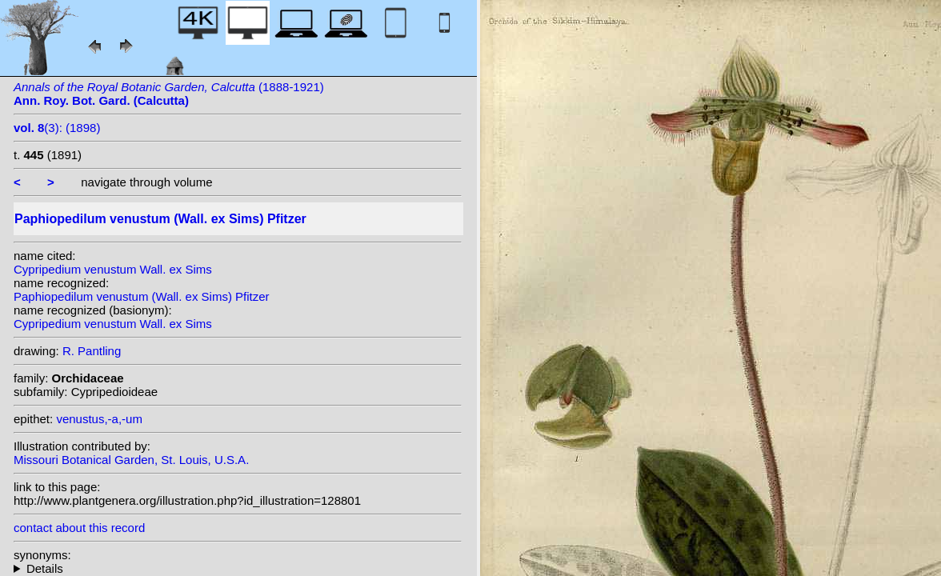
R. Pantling (91, 351)
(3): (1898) (57, 127)
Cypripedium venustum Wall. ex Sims (113, 269)
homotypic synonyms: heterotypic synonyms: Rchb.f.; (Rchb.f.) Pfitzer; (238, 568)
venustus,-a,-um (99, 419)
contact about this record (79, 527)
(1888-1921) (169, 93)
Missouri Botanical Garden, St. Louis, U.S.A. (131, 459)
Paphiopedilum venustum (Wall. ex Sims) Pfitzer (142, 296)
